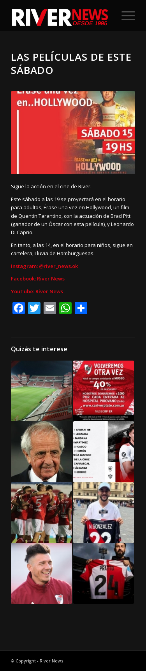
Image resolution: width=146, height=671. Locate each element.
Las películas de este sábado (71, 63)
